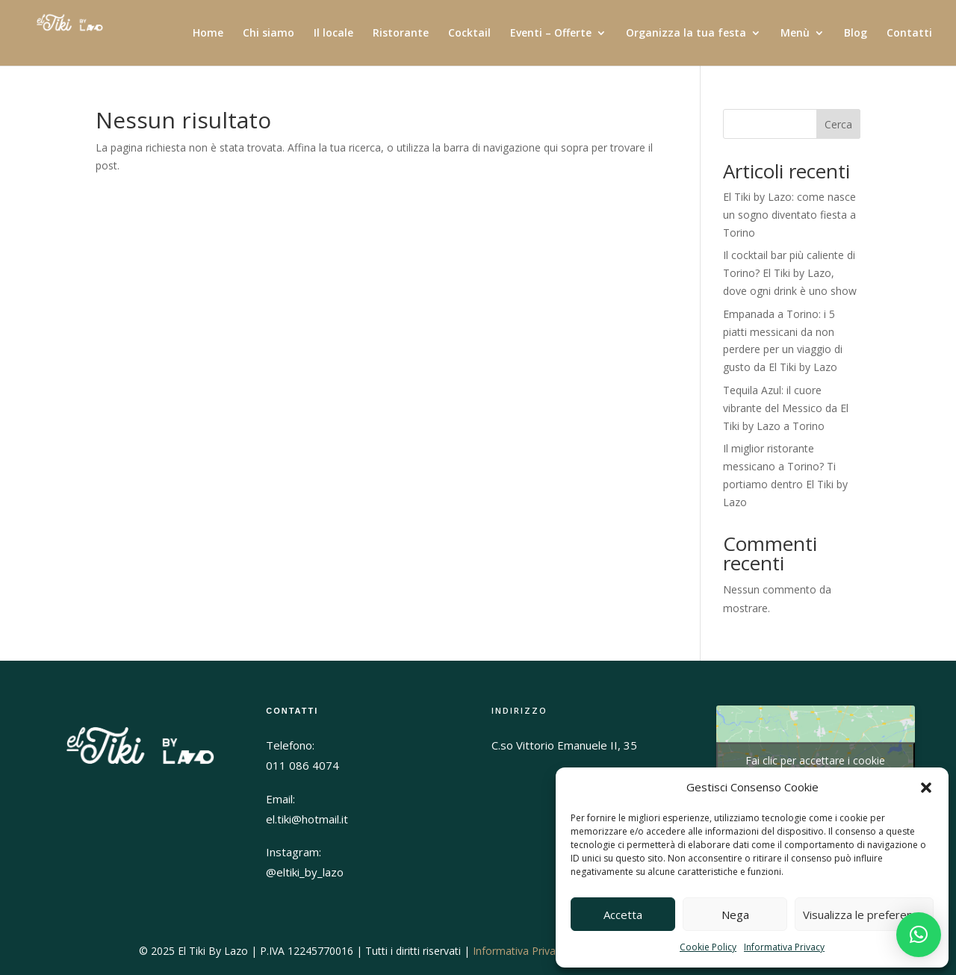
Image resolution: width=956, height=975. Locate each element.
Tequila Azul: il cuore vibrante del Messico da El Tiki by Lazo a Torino (785, 408)
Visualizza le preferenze (864, 914)
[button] (926, 787)
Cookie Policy (708, 947)
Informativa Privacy (784, 947)
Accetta (622, 914)
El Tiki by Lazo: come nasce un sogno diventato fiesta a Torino (789, 215)
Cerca (838, 124)
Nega (735, 914)
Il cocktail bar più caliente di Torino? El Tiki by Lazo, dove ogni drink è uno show (790, 273)
